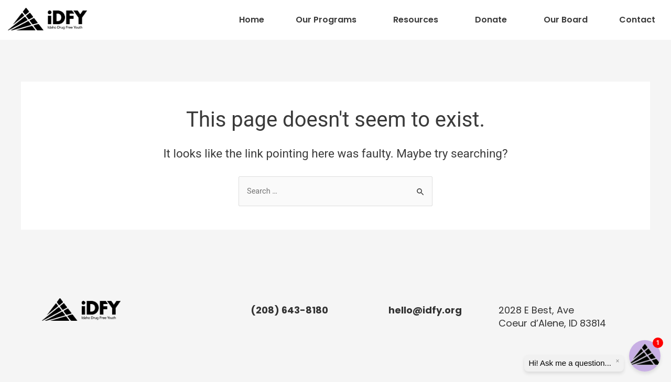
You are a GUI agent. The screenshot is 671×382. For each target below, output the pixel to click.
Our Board (566, 20)
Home (251, 20)
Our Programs (326, 20)
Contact (637, 20)
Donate (491, 20)
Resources (415, 20)
